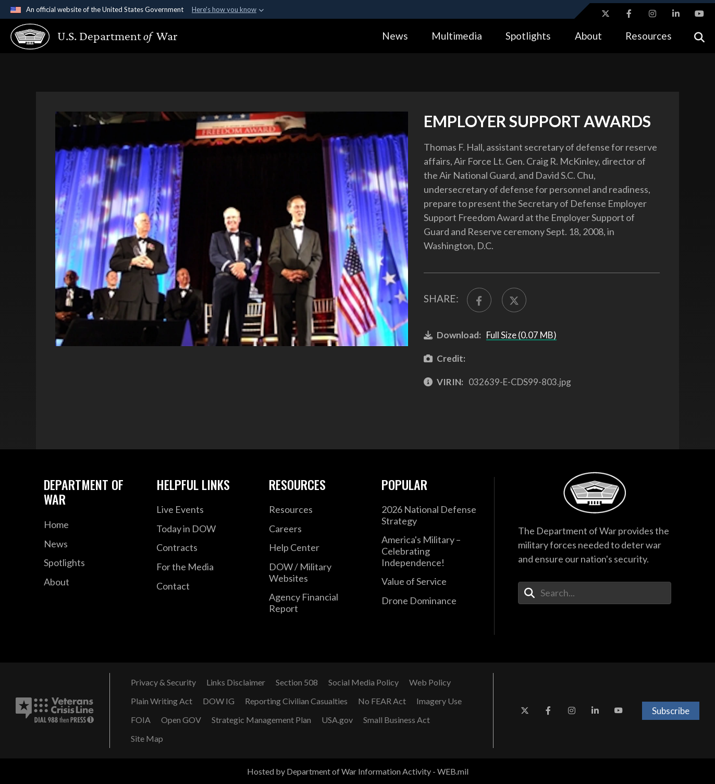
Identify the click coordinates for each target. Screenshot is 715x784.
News (395, 36)
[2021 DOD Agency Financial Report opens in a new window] (317, 603)
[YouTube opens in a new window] (699, 13)
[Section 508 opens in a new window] (296, 682)
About (588, 36)
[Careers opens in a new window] (317, 529)
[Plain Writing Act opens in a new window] (162, 701)
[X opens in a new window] (605, 13)
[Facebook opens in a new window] (629, 13)
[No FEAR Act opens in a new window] (382, 701)
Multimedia (457, 36)
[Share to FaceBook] (479, 300)
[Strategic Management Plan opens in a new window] (261, 719)
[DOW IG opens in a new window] (219, 701)
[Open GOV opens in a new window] (181, 719)
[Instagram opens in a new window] (652, 13)
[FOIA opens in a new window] (141, 719)
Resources (648, 36)
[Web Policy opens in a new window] (430, 682)
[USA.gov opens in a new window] (337, 719)
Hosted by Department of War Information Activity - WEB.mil (358, 771)
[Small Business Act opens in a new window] (396, 719)
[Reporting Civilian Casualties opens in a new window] (296, 701)
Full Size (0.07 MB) (521, 334)
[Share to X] (514, 300)
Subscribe (670, 710)
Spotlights (528, 36)
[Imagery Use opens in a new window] (439, 701)
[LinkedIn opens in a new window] (676, 13)
